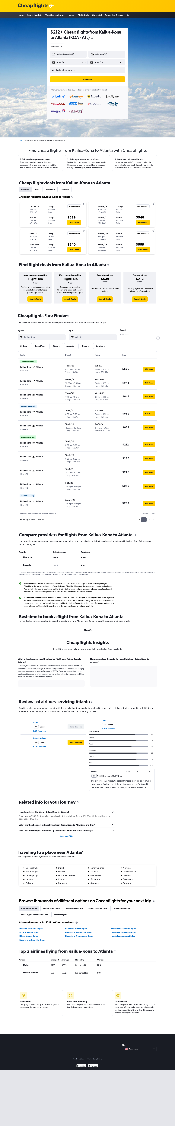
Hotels (71, 15)
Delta (35, 723)
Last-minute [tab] (50, 189)
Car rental (97, 15)
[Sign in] (128, 15)
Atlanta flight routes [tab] (51, 908)
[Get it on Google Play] (81, 1066)
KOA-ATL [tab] (87, 630)
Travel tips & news (114, 15)
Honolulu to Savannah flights (123, 928)
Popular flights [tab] (60, 915)
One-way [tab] (65, 189)
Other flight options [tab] (121, 908)
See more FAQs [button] (66, 836)
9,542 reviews (39, 746)
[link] (35, 299)
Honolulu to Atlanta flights (31, 928)
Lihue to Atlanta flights (29, 932)
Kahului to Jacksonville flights (32, 940)
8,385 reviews (39, 731)
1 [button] (143, 519)
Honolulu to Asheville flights (123, 932)
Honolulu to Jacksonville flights (78, 932)
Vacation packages (54, 15)
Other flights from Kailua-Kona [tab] (34, 915)
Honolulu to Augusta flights (123, 936)
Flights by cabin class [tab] (97, 908)
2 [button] (149, 519)
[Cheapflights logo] (33, 6)
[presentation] (92, 38)
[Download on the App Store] (93, 1066)
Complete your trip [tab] (74, 908)
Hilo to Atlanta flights (28, 936)
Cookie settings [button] (78, 1059)
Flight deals (83, 15)
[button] (67, 62)
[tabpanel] (87, 674)
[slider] (158, 338)
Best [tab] (37, 189)
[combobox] (57, 46)
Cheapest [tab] (25, 189)
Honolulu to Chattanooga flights (79, 936)
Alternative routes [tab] (29, 908)
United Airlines (39, 738)
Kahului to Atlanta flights (76, 928)
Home (21, 15)
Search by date (34, 15)
